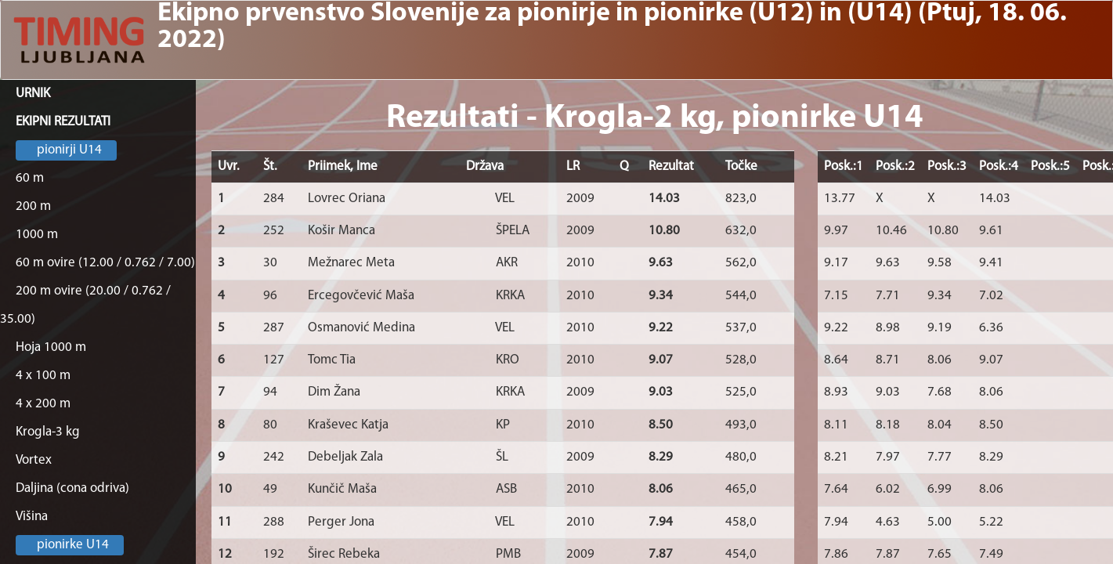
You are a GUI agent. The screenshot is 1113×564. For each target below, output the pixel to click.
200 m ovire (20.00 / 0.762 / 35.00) (85, 305)
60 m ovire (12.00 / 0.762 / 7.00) (105, 262)
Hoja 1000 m (51, 347)
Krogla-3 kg (48, 432)
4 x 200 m (43, 403)
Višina (32, 516)
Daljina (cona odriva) (72, 488)
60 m (30, 178)
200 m (33, 206)
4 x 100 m (43, 375)
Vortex (34, 460)
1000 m (37, 234)
